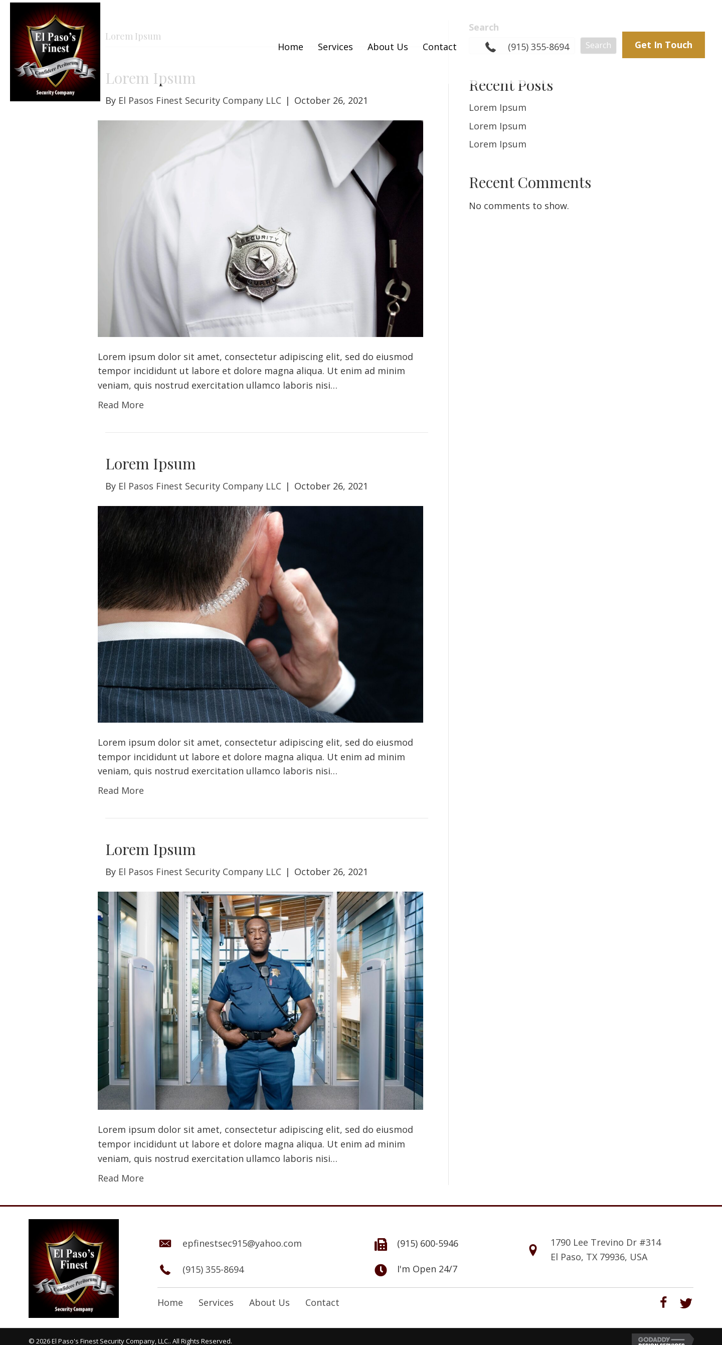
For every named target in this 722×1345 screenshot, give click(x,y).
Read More (121, 405)
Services (216, 1302)
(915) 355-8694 (538, 47)
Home (170, 1302)
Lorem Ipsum (150, 463)
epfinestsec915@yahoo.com (242, 1243)
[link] (290, 47)
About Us (269, 1302)
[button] (663, 45)
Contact (322, 1302)
